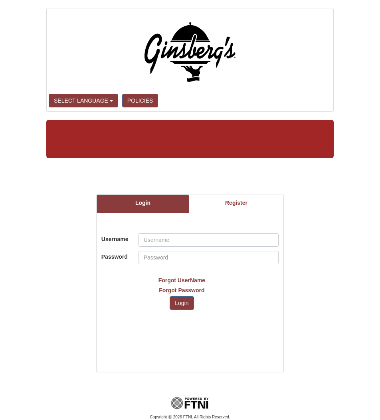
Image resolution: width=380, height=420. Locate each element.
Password (114, 257)
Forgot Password (181, 290)
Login (142, 203)
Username (115, 239)
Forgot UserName (181, 280)
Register (236, 203)
